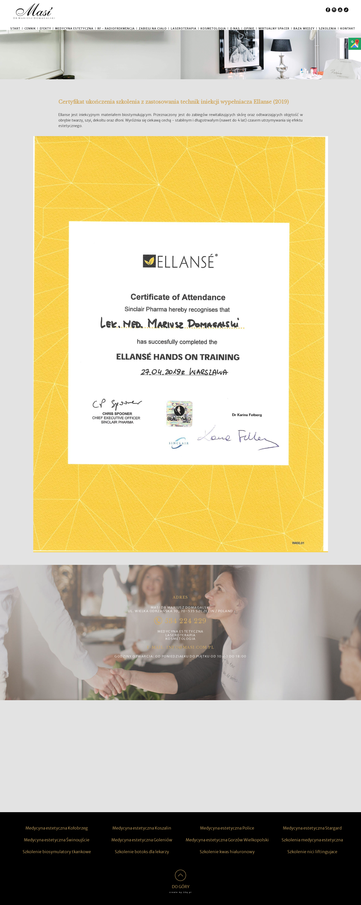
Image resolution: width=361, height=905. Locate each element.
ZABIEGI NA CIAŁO (153, 28)
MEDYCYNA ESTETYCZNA (74, 28)
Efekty (45, 28)
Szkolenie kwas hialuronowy (227, 851)
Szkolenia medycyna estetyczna (312, 839)
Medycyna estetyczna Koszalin (141, 828)
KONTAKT (347, 28)
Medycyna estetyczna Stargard (312, 828)
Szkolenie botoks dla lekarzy (142, 851)
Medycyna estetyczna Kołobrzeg (56, 828)
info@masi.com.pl (190, 647)
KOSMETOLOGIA (213, 28)
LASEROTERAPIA (183, 28)
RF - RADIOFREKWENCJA (116, 28)
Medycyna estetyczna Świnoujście (56, 839)
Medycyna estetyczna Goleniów (141, 839)
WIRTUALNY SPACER (273, 28)
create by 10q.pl (180, 892)
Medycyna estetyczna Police (227, 828)
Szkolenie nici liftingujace (312, 851)
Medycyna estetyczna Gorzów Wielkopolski (227, 839)
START (15, 28)
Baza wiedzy (304, 28)
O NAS (235, 28)
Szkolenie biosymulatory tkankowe (57, 851)
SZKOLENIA (327, 28)
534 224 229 (180, 621)
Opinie (249, 28)
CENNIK (30, 28)
